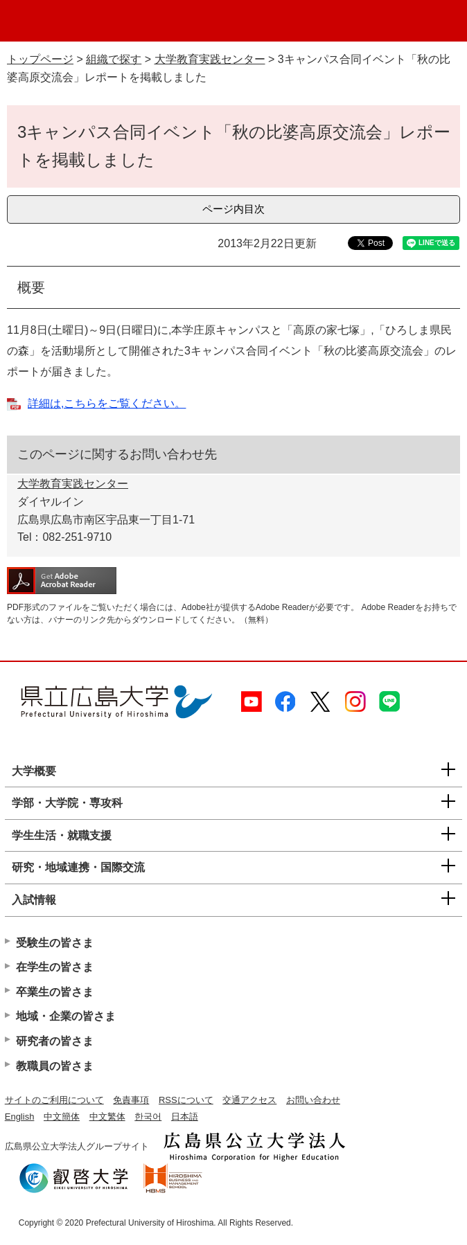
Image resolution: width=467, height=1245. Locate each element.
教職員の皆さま (55, 1066)
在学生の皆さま (55, 967)
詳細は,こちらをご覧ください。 (107, 403)
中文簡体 (62, 1116)
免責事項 (131, 1100)
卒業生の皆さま (55, 992)
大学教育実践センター (210, 59)
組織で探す (113, 59)
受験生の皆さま (55, 943)
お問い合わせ (313, 1100)
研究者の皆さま (55, 1041)
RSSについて (186, 1100)
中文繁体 (107, 1116)
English (20, 1116)
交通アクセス (249, 1100)
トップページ (40, 59)
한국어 (147, 1116)
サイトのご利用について (54, 1100)
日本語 (184, 1116)
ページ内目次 (233, 209)
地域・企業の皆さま (66, 1016)
